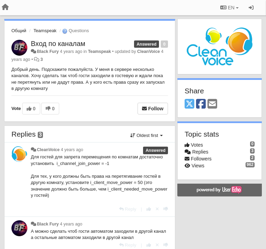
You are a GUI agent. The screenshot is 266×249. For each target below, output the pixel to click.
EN (229, 7)
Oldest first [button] (146, 135)
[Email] (212, 104)
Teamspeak (45, 30)
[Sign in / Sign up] (251, 7)
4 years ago (72, 149)
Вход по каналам (58, 43)
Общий (18, 30)
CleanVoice (148, 51)
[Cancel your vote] (157, 209)
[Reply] (127, 209)
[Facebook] (201, 104)
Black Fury (48, 51)
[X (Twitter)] (189, 104)
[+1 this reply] (149, 209)
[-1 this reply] (165, 209)
